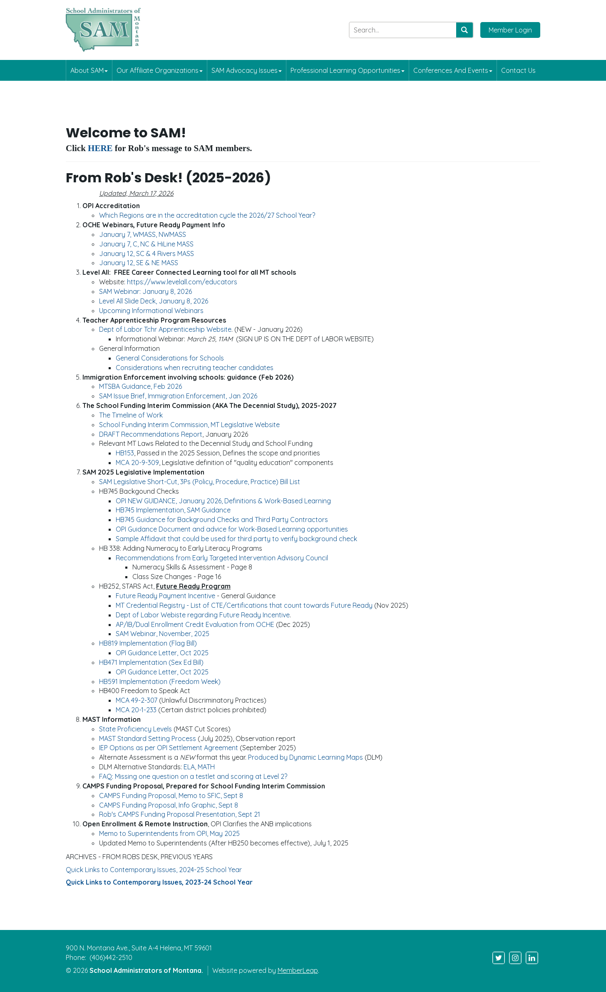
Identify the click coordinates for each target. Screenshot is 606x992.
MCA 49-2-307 (136, 700)
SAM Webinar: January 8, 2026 (145, 291)
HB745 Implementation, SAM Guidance (173, 510)
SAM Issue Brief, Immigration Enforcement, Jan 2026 (178, 396)
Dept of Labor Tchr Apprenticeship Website (165, 329)
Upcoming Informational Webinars (151, 310)
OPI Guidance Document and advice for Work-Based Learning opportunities (232, 529)
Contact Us (518, 70)
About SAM (89, 70)
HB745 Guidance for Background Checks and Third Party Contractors (222, 519)
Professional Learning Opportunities (348, 70)
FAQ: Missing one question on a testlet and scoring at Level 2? (193, 776)
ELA (189, 767)
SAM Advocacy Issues (246, 70)
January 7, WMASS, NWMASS (142, 234)
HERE (100, 148)
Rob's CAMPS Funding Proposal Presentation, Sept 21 (179, 814)
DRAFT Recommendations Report (150, 434)
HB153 (125, 453)
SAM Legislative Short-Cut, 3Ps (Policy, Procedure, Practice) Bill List (199, 481)
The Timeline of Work (131, 415)
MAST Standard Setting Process (147, 738)
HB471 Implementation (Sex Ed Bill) (151, 662)
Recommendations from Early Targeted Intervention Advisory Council (222, 558)
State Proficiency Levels (135, 729)
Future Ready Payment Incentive (165, 596)
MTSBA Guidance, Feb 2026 (140, 386)
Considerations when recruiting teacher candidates (194, 367)
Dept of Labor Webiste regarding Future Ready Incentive (203, 615)
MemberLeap (298, 970)
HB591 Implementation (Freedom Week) (160, 681)
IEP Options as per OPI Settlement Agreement (168, 747)
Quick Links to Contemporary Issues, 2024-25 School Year (154, 869)
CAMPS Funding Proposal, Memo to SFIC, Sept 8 (171, 795)
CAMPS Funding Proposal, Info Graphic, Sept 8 (168, 805)
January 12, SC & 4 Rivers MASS (146, 253)
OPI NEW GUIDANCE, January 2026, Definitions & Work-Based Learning (223, 501)
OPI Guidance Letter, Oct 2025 (162, 653)
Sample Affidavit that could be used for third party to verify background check (236, 539)
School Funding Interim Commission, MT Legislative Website (189, 424)
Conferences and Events (452, 70)
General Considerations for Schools (170, 358)
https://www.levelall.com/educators (182, 282)
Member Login (510, 30)
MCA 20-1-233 (136, 710)
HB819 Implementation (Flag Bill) (148, 643)
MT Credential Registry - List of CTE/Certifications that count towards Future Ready (244, 605)
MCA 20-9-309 (137, 462)
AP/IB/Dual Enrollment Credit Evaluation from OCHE (195, 624)
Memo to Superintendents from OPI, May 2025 (169, 833)
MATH (206, 767)
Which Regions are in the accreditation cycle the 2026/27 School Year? (207, 215)
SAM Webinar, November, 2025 (162, 633)
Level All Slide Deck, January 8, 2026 (153, 301)
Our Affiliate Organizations (160, 70)
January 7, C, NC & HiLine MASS (146, 244)
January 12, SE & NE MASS (138, 263)
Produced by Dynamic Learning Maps (306, 757)
